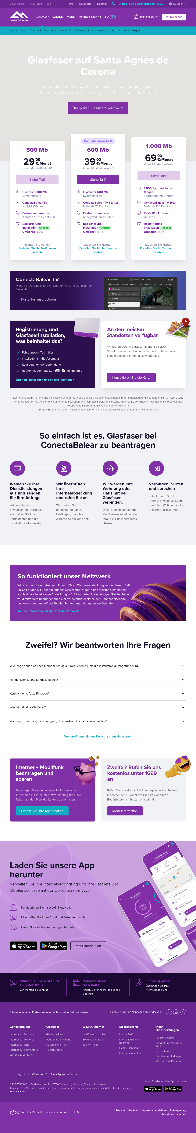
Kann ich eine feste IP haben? (29, 693)
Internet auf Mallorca (22, 1034)
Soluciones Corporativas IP (60, 1112)
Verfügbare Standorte (58, 1039)
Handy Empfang (128, 1048)
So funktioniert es (97, 30)
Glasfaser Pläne (18, 30)
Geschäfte (85, 3)
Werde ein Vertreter (21, 1055)
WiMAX (57, 17)
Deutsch (177, 3)
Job (49, 3)
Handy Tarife (126, 1034)
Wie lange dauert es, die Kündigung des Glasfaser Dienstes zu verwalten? (58, 721)
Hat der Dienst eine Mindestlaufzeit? (34, 680)
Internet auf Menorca (22, 1039)
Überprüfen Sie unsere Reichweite (98, 108)
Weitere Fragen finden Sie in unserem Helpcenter (98, 736)
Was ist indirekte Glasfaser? (28, 707)
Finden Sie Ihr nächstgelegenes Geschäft (98, 987)
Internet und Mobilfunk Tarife (169, 1044)
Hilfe (70, 3)
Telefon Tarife (77, 30)
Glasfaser (42, 17)
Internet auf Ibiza (19, 1044)
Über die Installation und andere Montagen (45, 380)
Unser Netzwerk (119, 30)
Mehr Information (125, 811)
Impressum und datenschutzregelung (163, 1110)
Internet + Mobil (89, 17)
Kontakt (102, 3)
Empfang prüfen (146, 16)
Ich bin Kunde (174, 17)
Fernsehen (162, 1051)
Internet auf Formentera (24, 1049)
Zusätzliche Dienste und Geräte (48, 30)
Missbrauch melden (174, 1114)
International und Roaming (129, 1041)
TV (110, 17)
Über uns (119, 1110)
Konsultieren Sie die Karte (131, 377)
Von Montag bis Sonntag (35, 985)
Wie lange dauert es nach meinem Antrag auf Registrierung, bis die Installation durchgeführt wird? (74, 666)
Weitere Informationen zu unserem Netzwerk (48, 611)
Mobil (71, 17)
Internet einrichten (130, 1053)
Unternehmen (17, 3)
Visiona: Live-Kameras (168, 1061)
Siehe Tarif (37, 180)
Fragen (136, 30)
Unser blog (36, 3)
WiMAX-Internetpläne (95, 1034)
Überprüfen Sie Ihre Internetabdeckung (161, 985)
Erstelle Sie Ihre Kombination (42, 811)
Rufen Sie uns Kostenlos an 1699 (138, 4)
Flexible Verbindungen (169, 1056)
